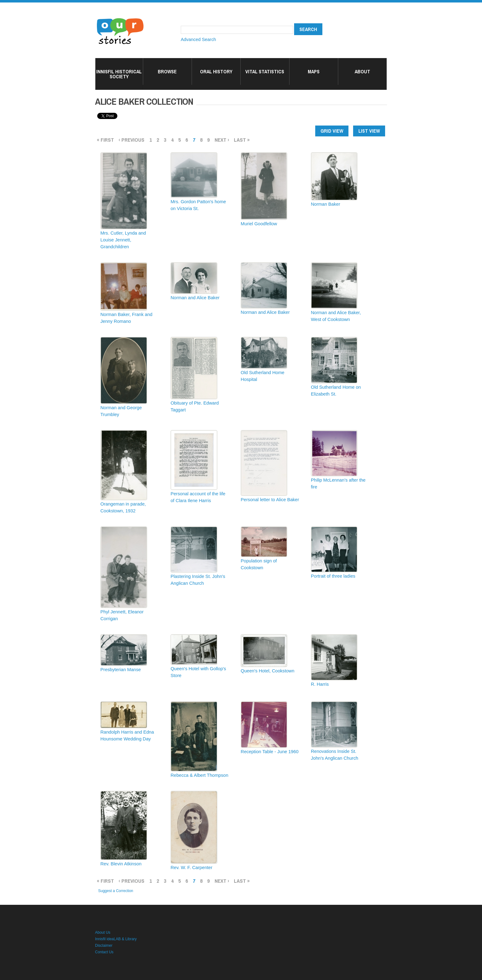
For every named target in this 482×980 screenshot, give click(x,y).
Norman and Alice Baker (195, 297)
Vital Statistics (264, 71)
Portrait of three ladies (333, 576)
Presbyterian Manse (120, 669)
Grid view (332, 130)
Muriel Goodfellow (259, 223)
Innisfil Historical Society (119, 74)
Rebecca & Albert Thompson (199, 775)
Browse (167, 71)
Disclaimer (103, 945)
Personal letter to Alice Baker (270, 499)
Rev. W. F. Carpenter (191, 867)
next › (222, 139)
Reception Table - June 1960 (269, 751)
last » (242, 139)
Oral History (216, 71)
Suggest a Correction (115, 891)
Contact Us (104, 952)
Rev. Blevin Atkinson (120, 863)
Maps (314, 71)
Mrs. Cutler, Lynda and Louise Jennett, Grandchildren (123, 240)
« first (105, 139)
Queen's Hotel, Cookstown (267, 670)
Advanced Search (198, 39)
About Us (102, 932)
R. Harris (320, 684)
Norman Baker (325, 204)
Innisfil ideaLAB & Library (116, 939)
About (362, 71)
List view (369, 130)
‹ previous (131, 139)
